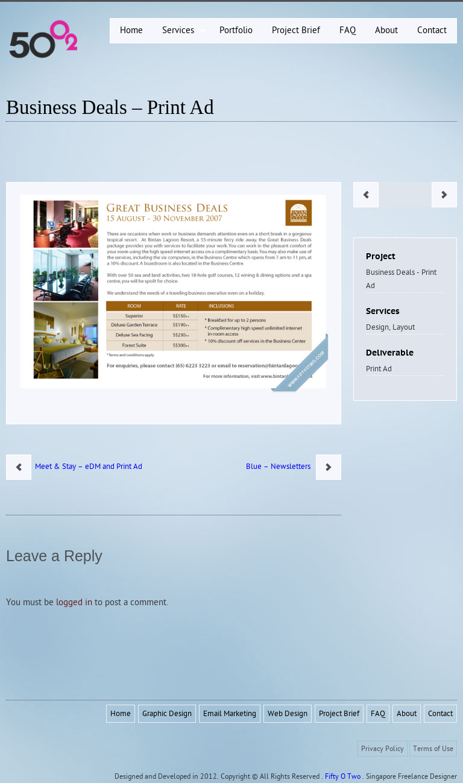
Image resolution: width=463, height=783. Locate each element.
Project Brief (339, 714)
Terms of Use (433, 748)
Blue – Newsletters (281, 466)
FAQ (378, 714)
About (407, 714)
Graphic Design (167, 714)
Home (120, 714)
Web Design (287, 714)
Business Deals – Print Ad (110, 107)
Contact (440, 714)
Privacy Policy (382, 748)
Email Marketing (229, 714)
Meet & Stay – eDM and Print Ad (86, 466)
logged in (74, 602)
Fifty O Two (343, 776)
